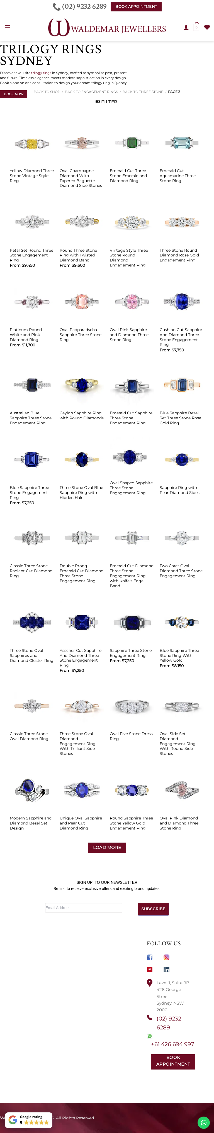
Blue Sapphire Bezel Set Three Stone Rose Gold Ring (180, 418)
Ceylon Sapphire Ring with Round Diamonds (82, 415)
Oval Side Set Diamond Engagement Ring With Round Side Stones (178, 743)
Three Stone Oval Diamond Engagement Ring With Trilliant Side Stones (78, 743)
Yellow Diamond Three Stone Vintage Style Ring (32, 175)
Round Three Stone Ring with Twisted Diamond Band (78, 255)
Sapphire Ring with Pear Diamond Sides (180, 490)
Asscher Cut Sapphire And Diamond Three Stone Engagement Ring (80, 657)
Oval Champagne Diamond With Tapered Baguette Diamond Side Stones (81, 178)
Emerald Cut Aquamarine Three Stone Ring (178, 175)
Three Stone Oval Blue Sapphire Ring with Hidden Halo (81, 492)
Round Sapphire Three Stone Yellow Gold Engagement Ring (131, 823)
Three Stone (151, 92)
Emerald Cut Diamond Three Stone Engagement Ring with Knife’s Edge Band (132, 576)
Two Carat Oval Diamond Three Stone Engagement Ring (181, 571)
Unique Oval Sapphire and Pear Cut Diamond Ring (81, 823)
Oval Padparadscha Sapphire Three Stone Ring (80, 334)
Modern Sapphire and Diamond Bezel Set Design (31, 823)
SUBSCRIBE (154, 909)
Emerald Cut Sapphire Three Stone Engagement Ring (131, 418)
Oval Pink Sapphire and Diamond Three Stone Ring (129, 334)
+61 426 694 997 (172, 1044)
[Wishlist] (207, 27)
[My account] (186, 27)
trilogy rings (41, 73)
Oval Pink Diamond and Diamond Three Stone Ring (179, 823)
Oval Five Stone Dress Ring (131, 736)
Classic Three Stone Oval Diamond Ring (29, 736)
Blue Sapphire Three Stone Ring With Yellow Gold (179, 655)
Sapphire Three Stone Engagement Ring (131, 653)
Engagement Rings (99, 92)
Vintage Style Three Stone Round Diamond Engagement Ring (129, 257)
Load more (107, 847)
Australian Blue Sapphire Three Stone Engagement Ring (31, 418)
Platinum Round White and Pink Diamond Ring (26, 334)
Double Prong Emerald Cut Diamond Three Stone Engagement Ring (81, 573)
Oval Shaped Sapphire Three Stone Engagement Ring (131, 488)
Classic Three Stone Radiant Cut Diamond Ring (31, 571)
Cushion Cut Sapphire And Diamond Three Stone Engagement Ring (181, 337)
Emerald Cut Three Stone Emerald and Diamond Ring (128, 175)
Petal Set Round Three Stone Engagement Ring (31, 255)
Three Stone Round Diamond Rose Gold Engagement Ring (179, 255)
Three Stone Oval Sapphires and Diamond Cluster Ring (32, 655)
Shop (55, 92)
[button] (7, 27)
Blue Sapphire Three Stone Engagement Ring (29, 492)
